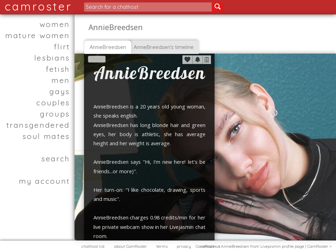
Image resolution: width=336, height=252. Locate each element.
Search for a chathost (112, 7)
